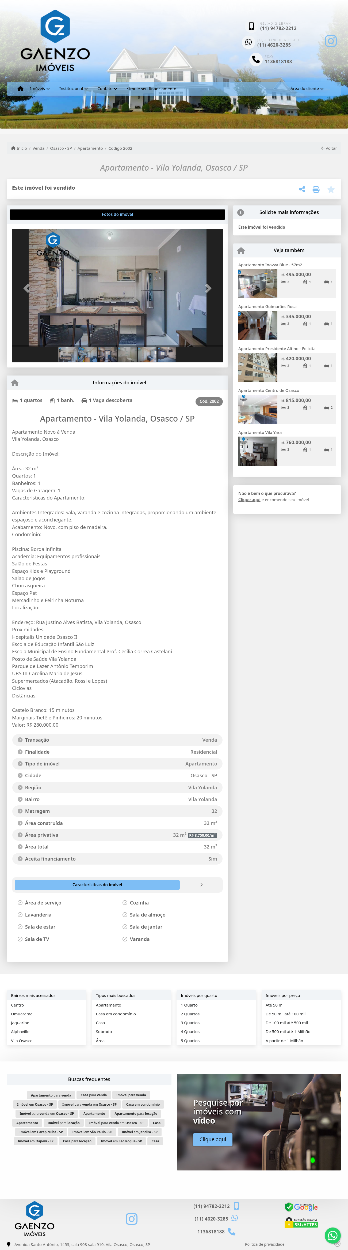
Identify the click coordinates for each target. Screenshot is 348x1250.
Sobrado (104, 1031)
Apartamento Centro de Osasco (268, 390)
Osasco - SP (61, 148)
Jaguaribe (20, 1022)
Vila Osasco (22, 1040)
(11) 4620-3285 (274, 45)
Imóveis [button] (37, 88)
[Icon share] (331, 41)
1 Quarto (189, 1005)
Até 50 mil (275, 1005)
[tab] (29, 214)
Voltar (329, 148)
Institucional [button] (71, 88)
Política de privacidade (264, 1244)
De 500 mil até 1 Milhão (288, 1031)
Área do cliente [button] (304, 88)
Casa (100, 1022)
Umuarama (21, 1013)
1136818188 (278, 61)
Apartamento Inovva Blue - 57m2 (270, 264)
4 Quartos (190, 1031)
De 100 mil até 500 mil (287, 1022)
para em (89, 1104)
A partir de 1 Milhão (284, 1040)
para (51, 1095)
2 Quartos (190, 1013)
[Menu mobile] (20, 88)
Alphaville (20, 1031)
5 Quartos (190, 1040)
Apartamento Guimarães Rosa (267, 306)
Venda (39, 148)
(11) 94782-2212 (278, 28)
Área (100, 1040)
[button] (28, 288)
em (35, 1104)
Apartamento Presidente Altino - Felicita (277, 348)
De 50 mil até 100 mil (285, 1013)
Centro (17, 1005)
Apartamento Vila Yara (260, 432)
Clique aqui (249, 499)
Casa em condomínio (116, 1013)
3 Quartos (190, 1022)
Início (19, 148)
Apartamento (90, 148)
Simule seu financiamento (151, 88)
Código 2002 (120, 148)
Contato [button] (105, 88)
